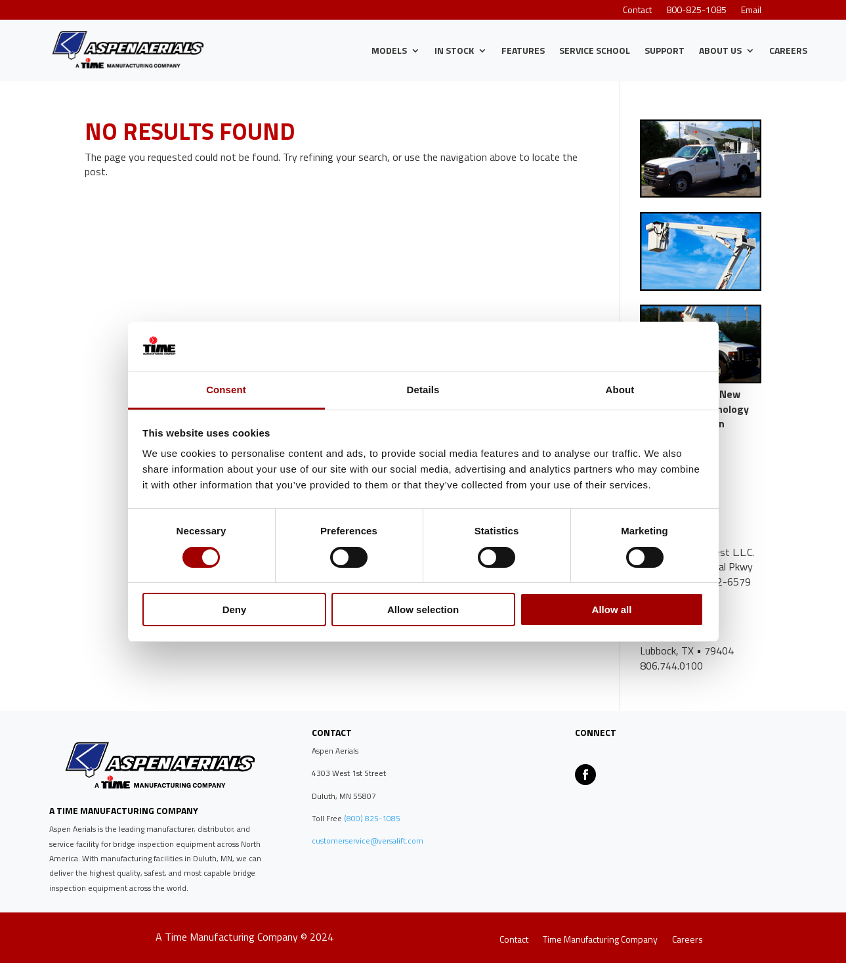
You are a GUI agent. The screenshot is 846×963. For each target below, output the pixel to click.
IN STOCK (454, 50)
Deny (234, 609)
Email (751, 10)
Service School (594, 50)
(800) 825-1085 (371, 818)
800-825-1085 (696, 10)
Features (523, 50)
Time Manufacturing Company (600, 940)
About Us (720, 50)
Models (389, 50)
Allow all (612, 609)
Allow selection (423, 609)
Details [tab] (423, 389)
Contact (637, 10)
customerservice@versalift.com (367, 840)
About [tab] (620, 389)
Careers (788, 50)
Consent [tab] (226, 389)
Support (665, 50)
